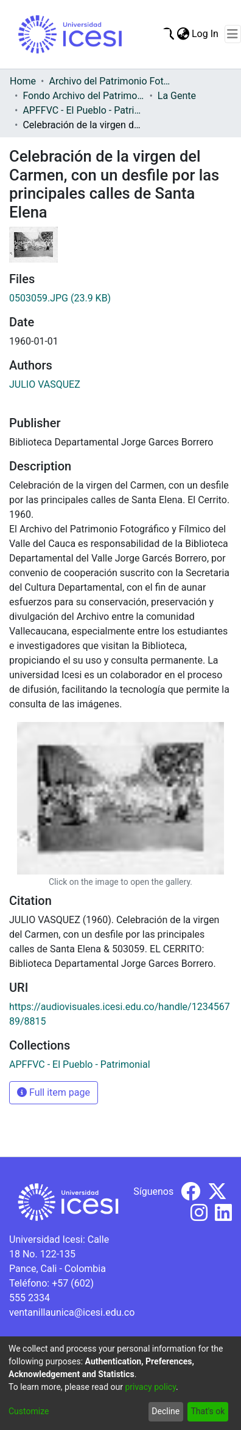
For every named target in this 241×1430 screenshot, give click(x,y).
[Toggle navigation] (233, 34)
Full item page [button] (53, 1092)
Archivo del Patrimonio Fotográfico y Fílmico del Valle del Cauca (109, 81)
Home (23, 81)
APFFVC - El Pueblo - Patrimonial (83, 110)
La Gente (177, 95)
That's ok (207, 1411)
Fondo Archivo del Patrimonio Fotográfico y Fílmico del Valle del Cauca (83, 95)
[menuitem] (182, 34)
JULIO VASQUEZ (44, 384)
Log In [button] (206, 34)
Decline (166, 1411)
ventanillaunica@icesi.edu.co (71, 1312)
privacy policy (150, 1387)
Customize (29, 1411)
